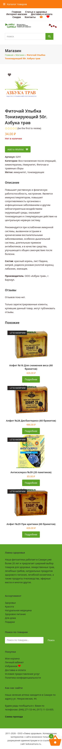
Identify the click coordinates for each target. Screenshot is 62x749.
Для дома (10, 617)
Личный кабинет (14, 662)
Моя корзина (12, 658)
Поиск (51, 640)
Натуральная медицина (18, 610)
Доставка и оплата (15, 670)
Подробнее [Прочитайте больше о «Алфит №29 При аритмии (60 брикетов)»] (31, 534)
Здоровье (10, 602)
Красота (9, 606)
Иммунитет (29, 164)
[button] (15, 4)
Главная (9, 54)
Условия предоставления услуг (22, 673)
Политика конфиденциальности (23, 677)
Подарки (10, 621)
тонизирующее (35, 172)
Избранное (13, 666)
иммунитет (20, 172)
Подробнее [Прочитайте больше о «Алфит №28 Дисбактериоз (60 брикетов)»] (31, 431)
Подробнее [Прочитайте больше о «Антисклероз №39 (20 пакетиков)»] (31, 482)
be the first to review (29, 128)
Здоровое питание (15, 614)
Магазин (20, 54)
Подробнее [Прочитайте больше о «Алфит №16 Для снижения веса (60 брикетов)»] (31, 379)
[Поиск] (49, 36)
